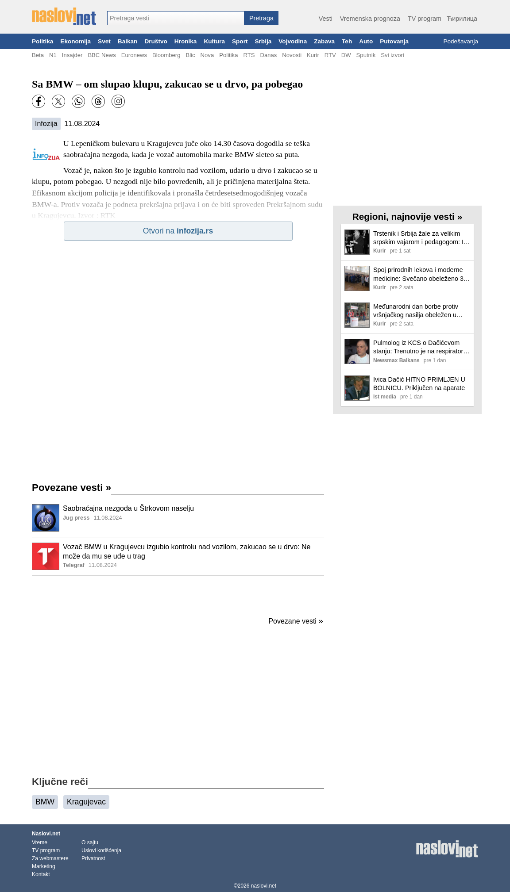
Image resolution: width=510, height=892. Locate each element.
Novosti (291, 55)
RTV (330, 55)
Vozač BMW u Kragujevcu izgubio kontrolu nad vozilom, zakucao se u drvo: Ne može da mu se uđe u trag (186, 551)
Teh (347, 41)
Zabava (324, 41)
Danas (268, 55)
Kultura (214, 41)
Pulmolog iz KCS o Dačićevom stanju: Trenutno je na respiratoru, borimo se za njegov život (420, 347)
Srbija (263, 41)
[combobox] (175, 18)
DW (346, 55)
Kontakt (41, 874)
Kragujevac (86, 801)
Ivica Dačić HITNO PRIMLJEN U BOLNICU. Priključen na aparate (419, 383)
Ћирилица (462, 18)
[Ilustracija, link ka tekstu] (45, 518)
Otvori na (178, 230)
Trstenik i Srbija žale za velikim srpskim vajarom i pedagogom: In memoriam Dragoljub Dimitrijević (420, 238)
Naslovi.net (46, 834)
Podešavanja (460, 41)
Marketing (43, 866)
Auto (366, 41)
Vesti (325, 18)
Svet (104, 41)
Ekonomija (75, 41)
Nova (207, 55)
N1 (53, 55)
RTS (249, 55)
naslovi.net (263, 886)
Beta (38, 55)
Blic (190, 55)
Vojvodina (292, 41)
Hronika (185, 41)
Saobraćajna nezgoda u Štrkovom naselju (128, 508)
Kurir (313, 55)
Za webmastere (50, 858)
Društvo (155, 41)
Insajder (72, 55)
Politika (42, 41)
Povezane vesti (71, 487)
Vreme (39, 842)
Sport (240, 41)
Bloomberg (166, 55)
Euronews (134, 55)
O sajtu (89, 842)
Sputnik (366, 55)
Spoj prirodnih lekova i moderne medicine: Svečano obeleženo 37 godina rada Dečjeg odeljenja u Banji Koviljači (420, 274)
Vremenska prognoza (370, 18)
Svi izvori (392, 55)
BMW (44, 801)
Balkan (128, 41)
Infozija (46, 123)
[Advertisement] (178, 595)
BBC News (102, 55)
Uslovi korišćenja (101, 850)
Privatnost (93, 858)
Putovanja (394, 41)
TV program (424, 18)
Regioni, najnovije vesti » (407, 216)
